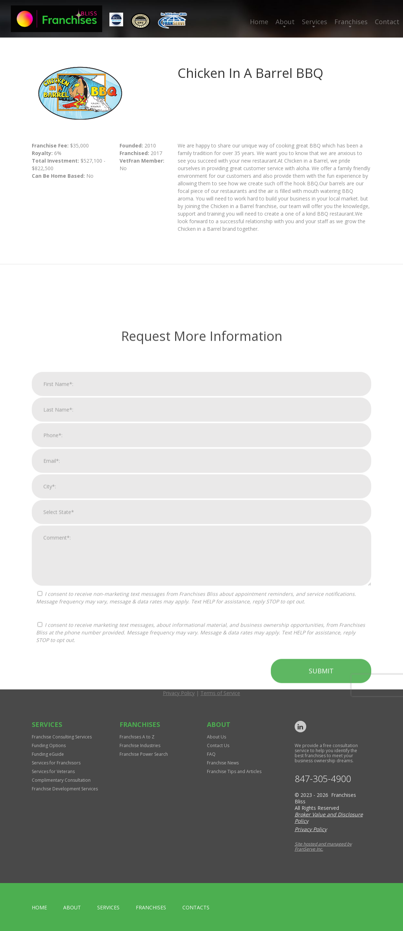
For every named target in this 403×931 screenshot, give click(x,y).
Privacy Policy (179, 861)
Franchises (351, 21)
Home (259, 21)
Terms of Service (220, 861)
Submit (321, 839)
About (285, 21)
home (39, 907)
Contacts (195, 907)
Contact (387, 21)
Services (314, 21)
